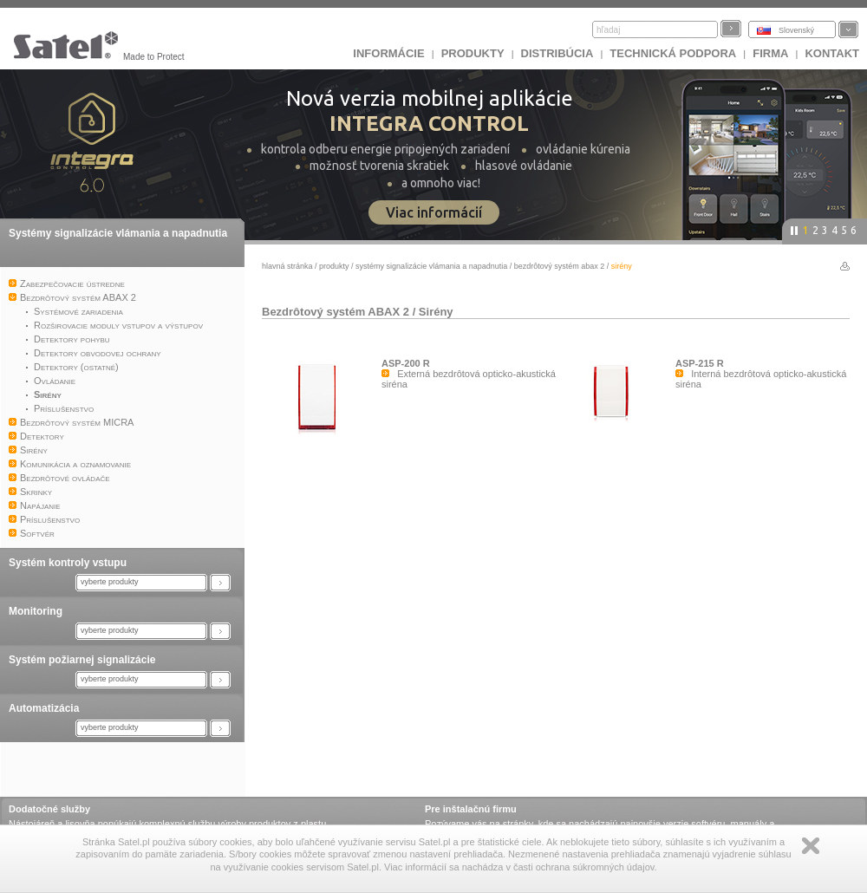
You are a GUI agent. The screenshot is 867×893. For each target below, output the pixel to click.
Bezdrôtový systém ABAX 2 (559, 266)
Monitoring (35, 611)
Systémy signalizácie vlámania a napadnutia (118, 233)
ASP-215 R (699, 363)
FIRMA (770, 53)
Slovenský (796, 30)
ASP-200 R (405, 363)
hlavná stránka (287, 266)
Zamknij (810, 846)
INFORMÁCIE (388, 53)
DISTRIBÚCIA (557, 53)
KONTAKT (832, 53)
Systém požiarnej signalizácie (82, 660)
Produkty (473, 53)
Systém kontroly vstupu (68, 563)
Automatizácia (44, 708)
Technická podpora (673, 53)
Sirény (436, 311)
